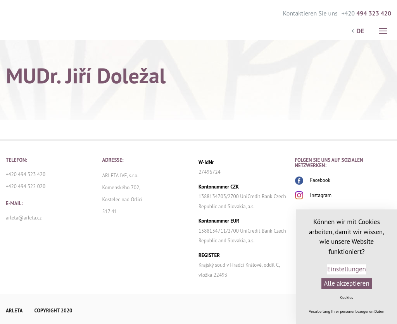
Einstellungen (346, 269)
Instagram (321, 195)
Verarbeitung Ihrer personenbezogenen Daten (346, 311)
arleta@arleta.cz (23, 217)
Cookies (346, 297)
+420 (366, 12)
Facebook (320, 180)
